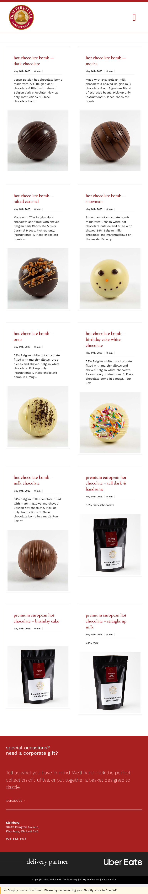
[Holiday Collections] (21, 6)
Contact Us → (16, 801)
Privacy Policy (109, 879)
